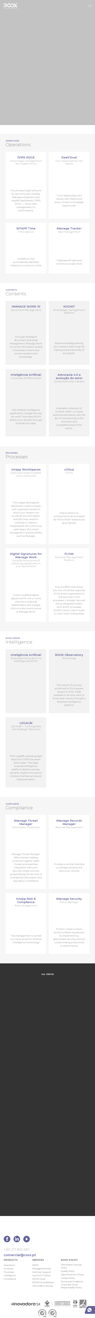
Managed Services (41, 1268)
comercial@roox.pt (20, 1255)
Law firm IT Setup (41, 1275)
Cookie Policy (68, 1278)
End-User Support (41, 1272)
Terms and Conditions (72, 1281)
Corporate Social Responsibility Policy (71, 1286)
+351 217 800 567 (17, 1249)
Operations (9, 1265)
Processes (9, 1272)
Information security (42, 1286)
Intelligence (10, 1275)
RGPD (35, 1265)
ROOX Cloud (38, 1279)
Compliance (10, 1279)
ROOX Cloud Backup (43, 1282)
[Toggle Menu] (90, 5)
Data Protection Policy (72, 1274)
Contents (8, 1268)
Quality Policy (67, 1271)
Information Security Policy (71, 1266)
